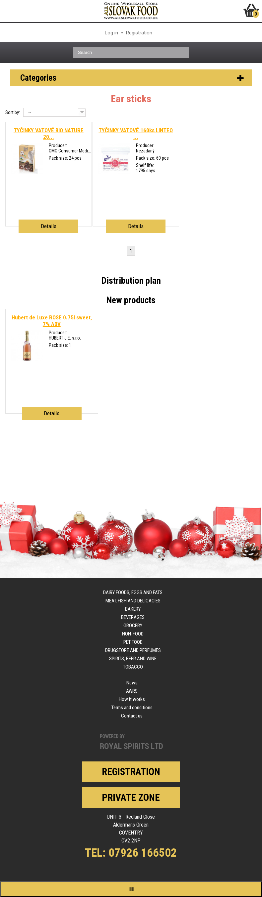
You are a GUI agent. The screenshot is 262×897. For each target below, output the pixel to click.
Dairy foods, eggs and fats (133, 592)
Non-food (133, 634)
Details (48, 226)
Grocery (132, 626)
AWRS (132, 691)
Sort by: (12, 112)
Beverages (133, 617)
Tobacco (133, 667)
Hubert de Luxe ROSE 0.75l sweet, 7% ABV (52, 320)
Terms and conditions (132, 708)
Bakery (133, 609)
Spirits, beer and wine (133, 659)
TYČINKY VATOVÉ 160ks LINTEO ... (135, 133)
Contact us (132, 716)
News (132, 683)
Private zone (131, 797)
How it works (132, 699)
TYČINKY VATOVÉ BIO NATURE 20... (49, 133)
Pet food (133, 642)
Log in (111, 33)
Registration (139, 33)
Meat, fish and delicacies (133, 601)
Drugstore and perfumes (133, 650)
